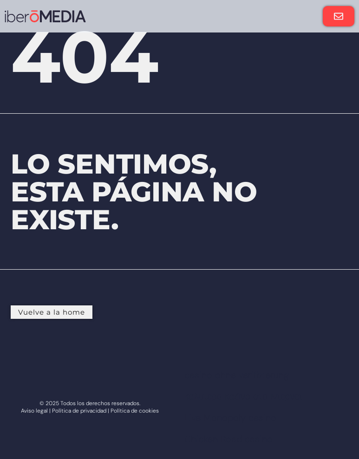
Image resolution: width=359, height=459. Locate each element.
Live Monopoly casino (230, 418)
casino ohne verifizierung (236, 375)
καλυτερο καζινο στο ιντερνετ (243, 396)
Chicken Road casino (228, 439)
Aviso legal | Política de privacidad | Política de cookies (90, 410)
